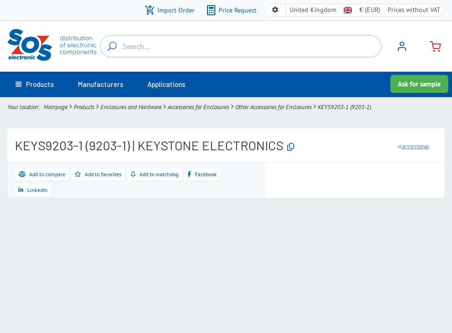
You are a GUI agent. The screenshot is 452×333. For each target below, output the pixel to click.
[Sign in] (402, 49)
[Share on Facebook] (202, 174)
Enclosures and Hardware (131, 107)
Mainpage (56, 107)
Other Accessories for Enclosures (273, 107)
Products (84, 107)
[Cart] (431, 45)
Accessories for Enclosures (198, 107)
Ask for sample (419, 84)
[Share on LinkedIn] (33, 190)
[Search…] (112, 46)
